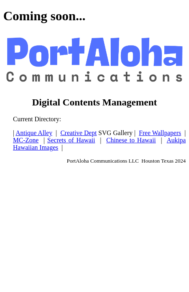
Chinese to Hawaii (131, 140)
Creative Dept (78, 132)
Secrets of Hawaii (71, 140)
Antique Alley (34, 132)
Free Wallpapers (160, 132)
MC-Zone (26, 140)
